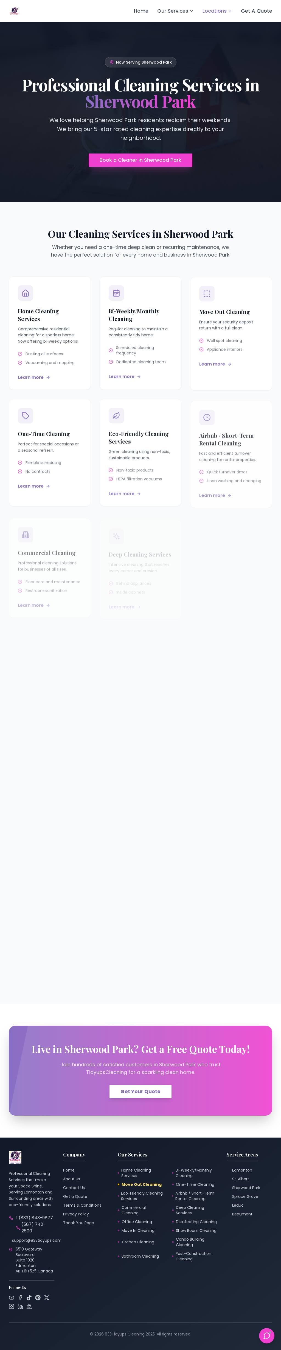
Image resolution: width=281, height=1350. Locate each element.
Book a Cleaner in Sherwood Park (140, 160)
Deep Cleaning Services (188, 1210)
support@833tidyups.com (36, 1240)
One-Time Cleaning (193, 1184)
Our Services (175, 10)
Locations (217, 10)
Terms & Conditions (82, 1205)
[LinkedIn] (20, 1306)
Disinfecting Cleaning (194, 1221)
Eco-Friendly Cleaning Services (140, 1195)
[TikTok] (29, 1297)
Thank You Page (78, 1223)
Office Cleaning (135, 1221)
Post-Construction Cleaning (191, 1256)
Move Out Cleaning (140, 1184)
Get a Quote (75, 1196)
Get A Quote (256, 10)
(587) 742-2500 (31, 1227)
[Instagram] (11, 1306)
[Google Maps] (29, 1306)
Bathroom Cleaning (138, 1256)
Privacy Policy (76, 1214)
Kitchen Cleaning (136, 1242)
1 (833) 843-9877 (34, 1218)
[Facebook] (20, 1297)
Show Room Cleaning (194, 1230)
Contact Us (74, 1187)
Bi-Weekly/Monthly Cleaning (192, 1172)
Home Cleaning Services (134, 1172)
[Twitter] (46, 1297)
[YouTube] (11, 1297)
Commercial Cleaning (132, 1210)
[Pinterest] (38, 1297)
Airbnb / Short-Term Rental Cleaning (193, 1195)
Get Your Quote (140, 1091)
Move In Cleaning (136, 1230)
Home (141, 10)
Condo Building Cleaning (188, 1242)
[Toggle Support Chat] (266, 1335)
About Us (71, 1179)
